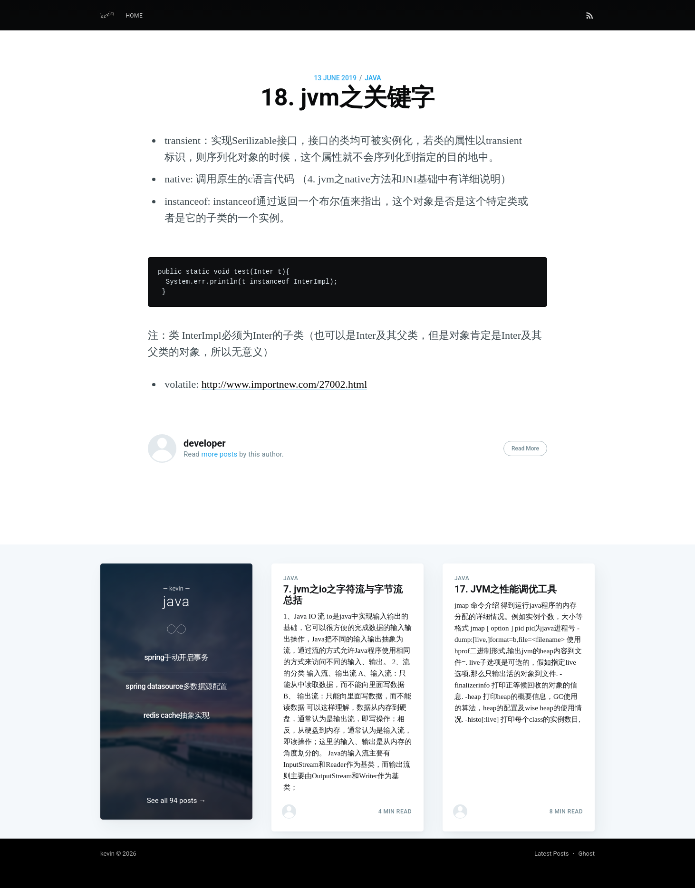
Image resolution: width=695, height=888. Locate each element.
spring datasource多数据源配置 (176, 674)
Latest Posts (551, 853)
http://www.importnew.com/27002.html (284, 384)
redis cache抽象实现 (177, 703)
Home (134, 15)
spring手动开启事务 (177, 645)
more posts (220, 454)
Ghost (587, 853)
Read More (525, 448)
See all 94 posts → (176, 800)
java (373, 78)
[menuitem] (134, 16)
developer (204, 443)
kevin (107, 853)
